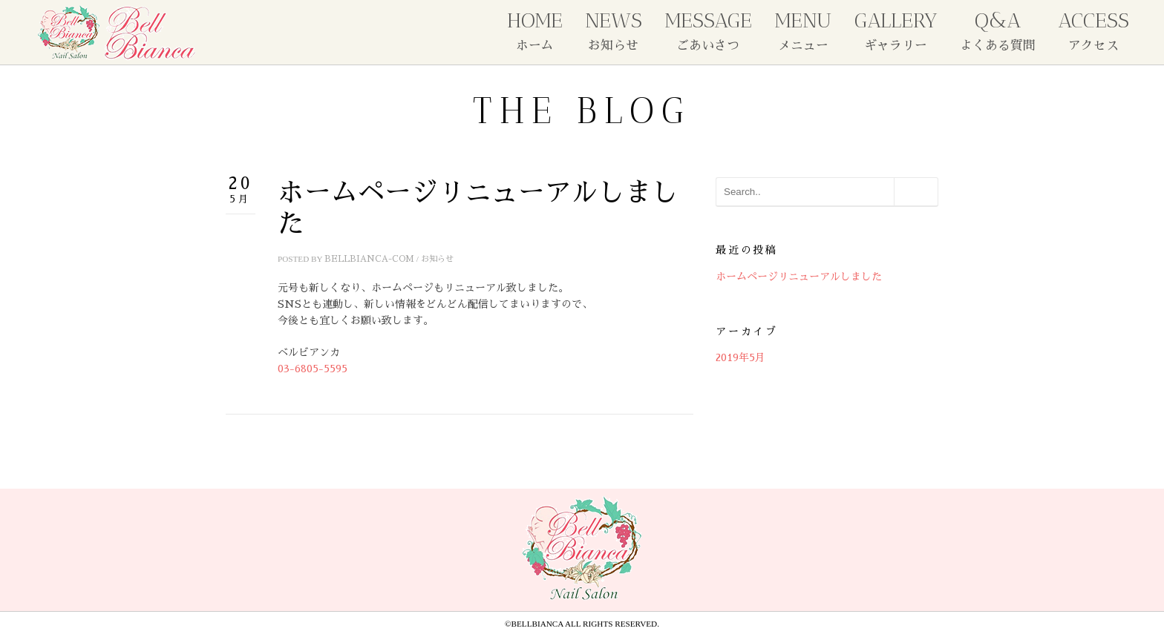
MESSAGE (708, 30)
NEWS (613, 30)
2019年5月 (740, 357)
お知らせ (437, 259)
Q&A (998, 30)
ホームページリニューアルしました (799, 276)
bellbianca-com (369, 259)
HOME (535, 30)
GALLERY (896, 30)
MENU (803, 30)
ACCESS (1093, 30)
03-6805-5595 (312, 368)
